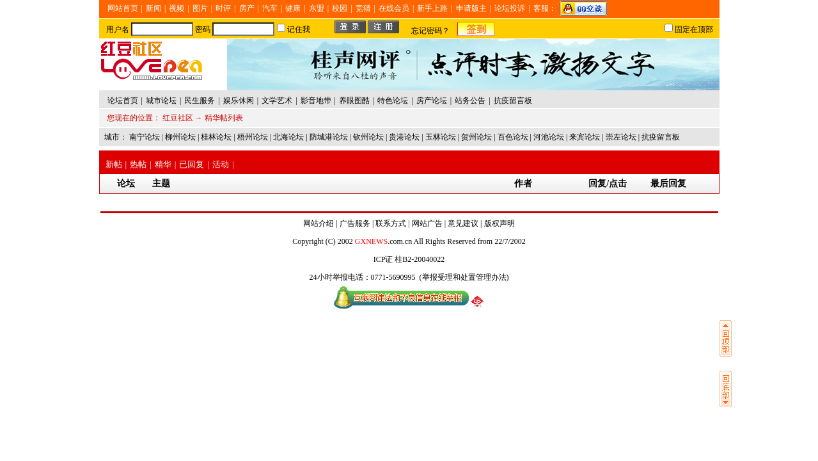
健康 (293, 8)
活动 (220, 164)
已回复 (191, 164)
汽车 (270, 8)
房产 (247, 8)
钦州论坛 (368, 137)
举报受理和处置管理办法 (464, 277)
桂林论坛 (216, 137)
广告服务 (355, 223)
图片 (200, 8)
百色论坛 (513, 137)
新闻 (153, 8)
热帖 (138, 164)
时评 (223, 8)
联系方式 (390, 223)
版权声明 (499, 223)
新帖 (114, 164)
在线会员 (394, 8)
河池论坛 (548, 137)
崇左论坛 (621, 137)
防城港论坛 (329, 137)
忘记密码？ (430, 30)
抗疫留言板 (660, 137)
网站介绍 (318, 223)
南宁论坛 (144, 137)
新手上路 (432, 8)
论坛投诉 (509, 8)
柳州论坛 (180, 137)
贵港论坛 (404, 137)
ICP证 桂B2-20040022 (409, 259)
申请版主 (471, 8)
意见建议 (463, 223)
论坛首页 (122, 100)
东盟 (316, 8)
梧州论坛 (252, 137)
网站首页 (122, 8)
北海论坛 (288, 137)
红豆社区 (177, 117)
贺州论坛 (476, 137)
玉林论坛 (440, 137)
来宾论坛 (584, 137)
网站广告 (427, 223)
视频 (176, 8)
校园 (339, 8)
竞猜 (363, 8)
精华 (163, 164)
